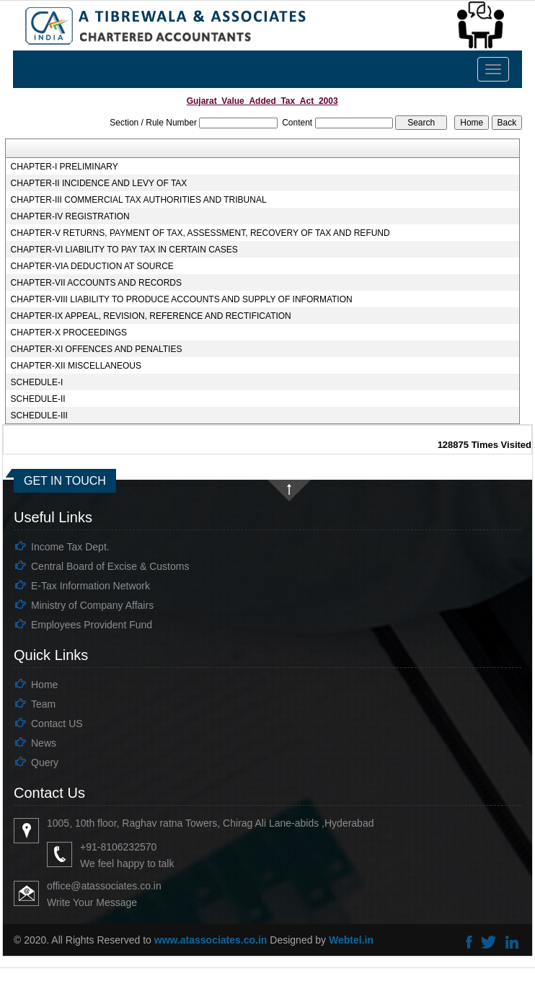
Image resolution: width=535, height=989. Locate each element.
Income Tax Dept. (70, 547)
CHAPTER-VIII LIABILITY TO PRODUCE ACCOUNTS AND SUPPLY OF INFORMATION (182, 299)
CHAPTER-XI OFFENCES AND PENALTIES (96, 349)
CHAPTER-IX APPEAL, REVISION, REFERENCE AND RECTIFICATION (151, 316)
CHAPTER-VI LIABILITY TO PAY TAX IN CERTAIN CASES (124, 250)
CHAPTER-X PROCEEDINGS (69, 333)
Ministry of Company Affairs (92, 605)
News (43, 743)
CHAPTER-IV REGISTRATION (70, 216)
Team (43, 704)
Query (44, 762)
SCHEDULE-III (39, 415)
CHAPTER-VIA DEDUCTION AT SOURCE (92, 266)
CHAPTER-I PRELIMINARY (64, 167)
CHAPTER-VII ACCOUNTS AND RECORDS (96, 283)
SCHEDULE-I (37, 382)
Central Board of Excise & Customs (110, 566)
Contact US (57, 723)
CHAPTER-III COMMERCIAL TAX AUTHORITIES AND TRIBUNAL (139, 200)
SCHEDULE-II (38, 399)
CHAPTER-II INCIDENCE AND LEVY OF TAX (99, 183)
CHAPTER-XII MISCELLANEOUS (76, 366)
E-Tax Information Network (90, 586)
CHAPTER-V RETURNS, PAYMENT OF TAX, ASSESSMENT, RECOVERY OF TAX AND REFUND (200, 233)
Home (44, 684)
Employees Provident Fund (91, 624)
